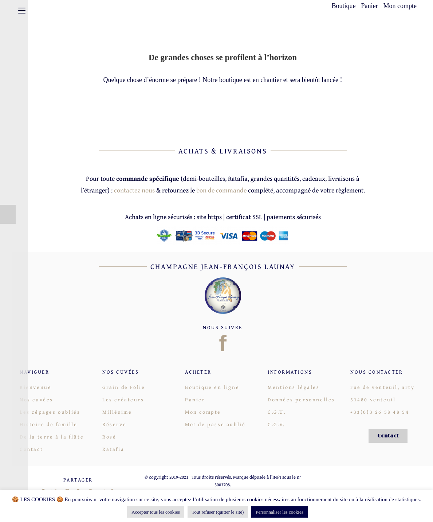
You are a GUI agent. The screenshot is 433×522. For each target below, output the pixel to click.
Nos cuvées (36, 399)
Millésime (117, 412)
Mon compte (400, 5)
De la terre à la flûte (52, 436)
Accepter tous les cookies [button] (155, 512)
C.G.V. (276, 424)
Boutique (344, 5)
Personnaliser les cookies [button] (279, 512)
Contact (31, 449)
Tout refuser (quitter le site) (218, 512)
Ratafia (113, 449)
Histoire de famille (48, 424)
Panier (369, 5)
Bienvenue (35, 387)
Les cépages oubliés (50, 412)
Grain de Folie (123, 387)
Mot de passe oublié (215, 424)
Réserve (114, 424)
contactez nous (134, 190)
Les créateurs (123, 399)
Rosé (109, 436)
